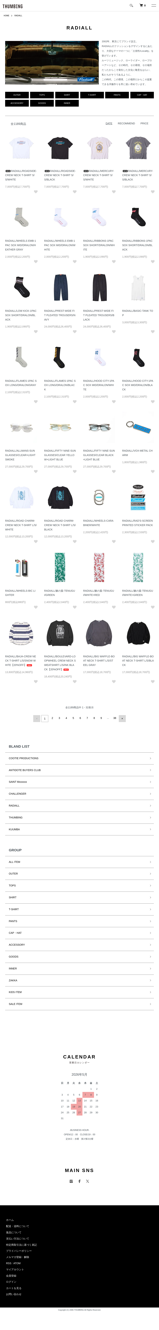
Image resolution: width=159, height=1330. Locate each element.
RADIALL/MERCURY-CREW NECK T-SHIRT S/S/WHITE (98, 177)
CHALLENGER (17, 794)
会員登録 (11, 1276)
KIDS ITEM (15, 993)
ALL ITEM (14, 862)
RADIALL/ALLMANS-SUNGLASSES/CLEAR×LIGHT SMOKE (20, 457)
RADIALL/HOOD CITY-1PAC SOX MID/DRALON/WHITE (98, 387)
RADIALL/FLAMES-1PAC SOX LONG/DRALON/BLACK (60, 387)
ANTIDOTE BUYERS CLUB (25, 771)
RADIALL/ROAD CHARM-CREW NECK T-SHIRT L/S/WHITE (21, 527)
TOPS (12, 886)
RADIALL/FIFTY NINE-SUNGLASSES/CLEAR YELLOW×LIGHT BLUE (60, 457)
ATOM (17, 1264)
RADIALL (20, 15)
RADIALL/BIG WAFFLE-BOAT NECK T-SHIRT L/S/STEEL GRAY (99, 663)
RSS (8, 1264)
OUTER (13, 874)
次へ (121, 720)
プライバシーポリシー (19, 1251)
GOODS (13, 957)
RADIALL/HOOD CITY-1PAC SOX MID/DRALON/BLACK (137, 387)
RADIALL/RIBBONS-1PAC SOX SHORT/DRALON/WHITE (99, 247)
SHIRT (13, 898)
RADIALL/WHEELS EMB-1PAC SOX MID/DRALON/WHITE (59, 247)
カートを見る (13, 1289)
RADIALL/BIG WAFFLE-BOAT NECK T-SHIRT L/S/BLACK (138, 663)
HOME (7, 15)
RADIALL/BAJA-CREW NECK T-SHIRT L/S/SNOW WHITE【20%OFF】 (20, 663)
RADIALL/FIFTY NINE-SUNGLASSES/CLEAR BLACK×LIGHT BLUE (99, 457)
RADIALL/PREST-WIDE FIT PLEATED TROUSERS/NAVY (59, 317)
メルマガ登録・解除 (17, 1258)
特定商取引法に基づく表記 (21, 1245)
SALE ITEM (15, 1005)
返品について (13, 1233)
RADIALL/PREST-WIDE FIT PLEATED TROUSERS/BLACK (98, 317)
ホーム (10, 1221)
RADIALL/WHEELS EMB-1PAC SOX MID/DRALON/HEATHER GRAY (20, 247)
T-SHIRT (14, 910)
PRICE (144, 125)
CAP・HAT (15, 933)
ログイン (11, 1282)
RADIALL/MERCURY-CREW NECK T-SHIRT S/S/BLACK (137, 177)
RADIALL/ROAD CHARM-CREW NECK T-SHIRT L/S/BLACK (60, 527)
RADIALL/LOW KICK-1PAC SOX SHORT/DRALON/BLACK (21, 317)
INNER (13, 969)
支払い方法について (17, 1239)
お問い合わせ (13, 1295)
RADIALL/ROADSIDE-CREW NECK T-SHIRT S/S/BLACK (60, 177)
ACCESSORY (17, 945)
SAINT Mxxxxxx (18, 782)
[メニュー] (153, 5)
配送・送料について (17, 1227)
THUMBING (16, 818)
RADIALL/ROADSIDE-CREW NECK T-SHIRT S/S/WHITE (21, 177)
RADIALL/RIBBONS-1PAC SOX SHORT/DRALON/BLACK (137, 247)
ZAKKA (13, 981)
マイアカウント (15, 1270)
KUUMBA (14, 830)
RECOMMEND (126, 125)
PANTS (13, 922)
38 (114, 720)
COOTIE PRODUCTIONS (23, 759)
